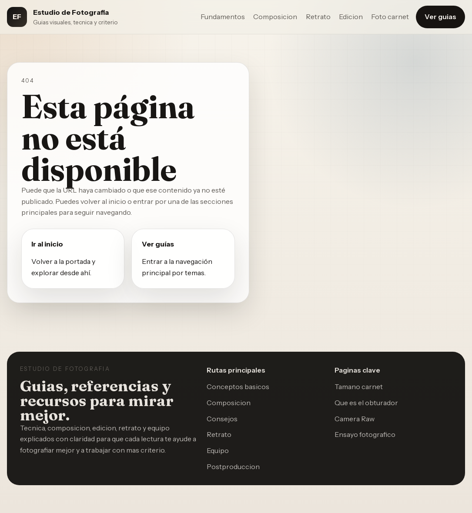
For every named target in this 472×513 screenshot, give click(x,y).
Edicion (351, 16)
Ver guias (440, 16)
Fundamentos (223, 16)
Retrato (318, 16)
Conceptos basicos (238, 386)
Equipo (218, 450)
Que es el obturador (366, 402)
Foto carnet (390, 16)
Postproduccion (233, 466)
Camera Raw (355, 418)
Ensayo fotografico (365, 434)
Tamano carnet (359, 386)
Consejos (222, 418)
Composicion (275, 16)
